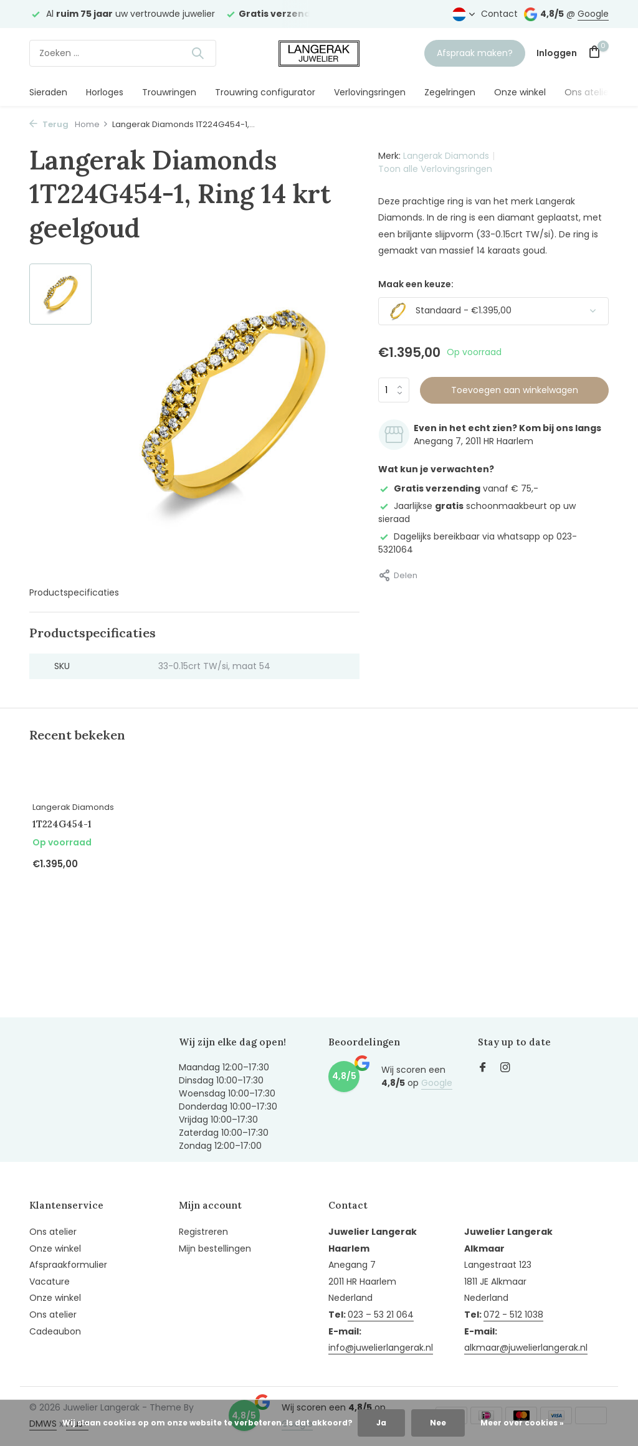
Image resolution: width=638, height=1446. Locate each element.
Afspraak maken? (475, 53)
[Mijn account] (556, 53)
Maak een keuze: (416, 284)
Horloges (104, 92)
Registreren (203, 1231)
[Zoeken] (122, 53)
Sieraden (48, 92)
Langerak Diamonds (446, 156)
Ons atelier (588, 92)
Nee (438, 1422)
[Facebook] (483, 1068)
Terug (49, 124)
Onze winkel (520, 92)
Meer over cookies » (522, 1422)
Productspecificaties (74, 592)
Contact (499, 13)
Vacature (49, 1281)
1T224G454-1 (62, 824)
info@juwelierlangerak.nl (380, 1347)
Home (91, 124)
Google (593, 13)
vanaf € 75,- (458, 488)
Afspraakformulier (68, 1264)
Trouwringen (169, 92)
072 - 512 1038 (513, 1314)
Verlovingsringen (370, 92)
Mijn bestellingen (215, 1248)
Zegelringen (449, 92)
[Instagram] (505, 1068)
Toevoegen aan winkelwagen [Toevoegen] (514, 390)
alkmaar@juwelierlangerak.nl (526, 1347)
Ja (381, 1422)
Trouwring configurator (265, 92)
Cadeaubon (55, 1331)
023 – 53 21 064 (381, 1314)
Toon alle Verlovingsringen (435, 169)
